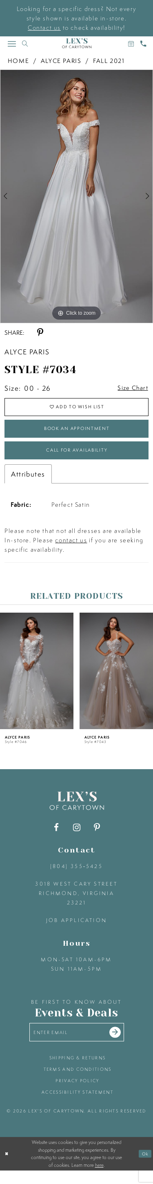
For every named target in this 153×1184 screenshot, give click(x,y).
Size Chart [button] (130, 388)
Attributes (28, 484)
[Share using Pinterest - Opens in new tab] (40, 332)
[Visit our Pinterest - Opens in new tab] (97, 838)
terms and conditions (78, 1083)
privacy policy (77, 1094)
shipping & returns (77, 1071)
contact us (71, 550)
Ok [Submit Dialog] (145, 1167)
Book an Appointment (76, 434)
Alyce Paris (61, 60)
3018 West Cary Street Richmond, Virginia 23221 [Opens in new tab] (76, 904)
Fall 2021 (108, 60)
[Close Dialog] (7, 1167)
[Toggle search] (25, 43)
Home (18, 60)
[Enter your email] (77, 1044)
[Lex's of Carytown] (76, 43)
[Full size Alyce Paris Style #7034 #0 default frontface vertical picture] (76, 196)
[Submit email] (121, 1044)
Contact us (44, 27)
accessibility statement (77, 1105)
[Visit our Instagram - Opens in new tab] (76, 838)
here (99, 1178)
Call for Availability (77, 459)
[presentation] (36, 681)
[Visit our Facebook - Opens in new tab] (56, 838)
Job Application (76, 930)
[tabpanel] (76, 196)
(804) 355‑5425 (76, 876)
